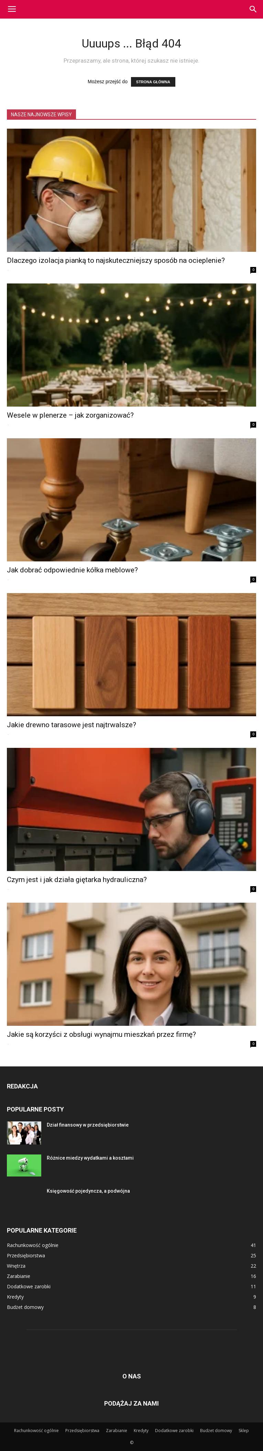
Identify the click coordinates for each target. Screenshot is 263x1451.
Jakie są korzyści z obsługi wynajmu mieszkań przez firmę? (101, 1034)
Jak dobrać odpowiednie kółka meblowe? (72, 570)
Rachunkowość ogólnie (36, 1430)
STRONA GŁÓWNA (153, 82)
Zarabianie (116, 1430)
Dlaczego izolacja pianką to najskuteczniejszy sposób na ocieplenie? (116, 260)
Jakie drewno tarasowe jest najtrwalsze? (71, 725)
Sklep (244, 1430)
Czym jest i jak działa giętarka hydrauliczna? (77, 879)
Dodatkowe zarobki (174, 1430)
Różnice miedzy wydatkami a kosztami (90, 1158)
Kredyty (141, 1430)
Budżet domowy (216, 1430)
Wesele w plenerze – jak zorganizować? (70, 415)
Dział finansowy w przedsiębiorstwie (88, 1125)
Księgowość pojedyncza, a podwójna (88, 1191)
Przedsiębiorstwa (82, 1430)
